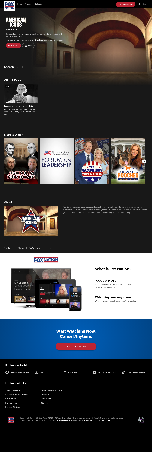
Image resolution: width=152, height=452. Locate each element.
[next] (144, 161)
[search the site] (139, 4)
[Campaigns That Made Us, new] (92, 183)
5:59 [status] (7, 86)
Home (19, 4)
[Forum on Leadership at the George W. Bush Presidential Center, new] (57, 183)
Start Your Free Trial (125, 4)
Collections (39, 4)
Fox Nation (8, 248)
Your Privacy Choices (103, 420)
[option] (22, 101)
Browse (28, 4)
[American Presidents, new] (21, 183)
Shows (21, 248)
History (23, 40)
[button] (139, 4)
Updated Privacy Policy (85, 420)
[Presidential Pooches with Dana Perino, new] (128, 183)
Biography (38, 40)
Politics (43, 40)
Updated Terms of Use (65, 420)
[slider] (76, 101)
